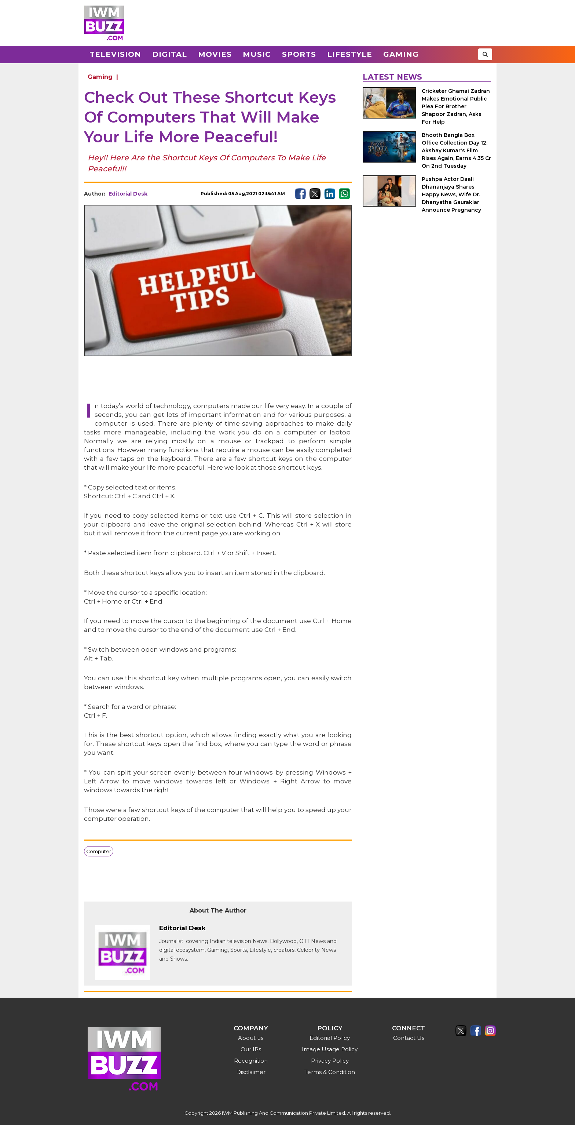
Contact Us (408, 1037)
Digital (169, 54)
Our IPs (251, 1049)
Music (257, 54)
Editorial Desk (128, 193)
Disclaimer (250, 1071)
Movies (215, 54)
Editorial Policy (330, 1037)
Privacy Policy (330, 1060)
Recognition (251, 1060)
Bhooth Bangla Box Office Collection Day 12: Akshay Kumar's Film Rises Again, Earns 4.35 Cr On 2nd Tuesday (456, 150)
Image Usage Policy (330, 1049)
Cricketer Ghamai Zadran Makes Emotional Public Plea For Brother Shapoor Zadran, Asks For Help (456, 106)
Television (115, 54)
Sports (299, 54)
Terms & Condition (329, 1071)
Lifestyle (349, 54)
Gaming (401, 54)
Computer (98, 851)
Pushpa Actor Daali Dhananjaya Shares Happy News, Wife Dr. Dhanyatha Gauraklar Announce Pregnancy (451, 194)
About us (250, 1037)
